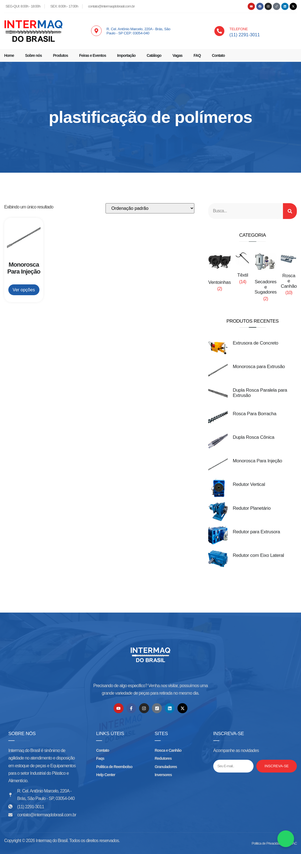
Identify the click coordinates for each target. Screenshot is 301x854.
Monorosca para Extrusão (259, 366)
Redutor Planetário (251, 508)
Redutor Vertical (249, 484)
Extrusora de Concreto (255, 343)
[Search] (290, 211)
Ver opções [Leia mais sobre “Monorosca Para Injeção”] (24, 289)
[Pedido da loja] (150, 208)
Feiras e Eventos (92, 55)
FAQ (197, 55)
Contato (218, 55)
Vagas (177, 55)
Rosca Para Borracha (254, 413)
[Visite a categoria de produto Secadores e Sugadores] (266, 278)
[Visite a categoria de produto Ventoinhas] (219, 273)
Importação (126, 55)
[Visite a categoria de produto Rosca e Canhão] (289, 275)
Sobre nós (33, 55)
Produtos (60, 55)
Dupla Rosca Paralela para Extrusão (260, 393)
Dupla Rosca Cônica (253, 437)
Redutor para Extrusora (256, 531)
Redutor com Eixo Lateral (258, 555)
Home (9, 55)
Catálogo (154, 55)
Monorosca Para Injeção (257, 461)
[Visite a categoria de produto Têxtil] (242, 269)
